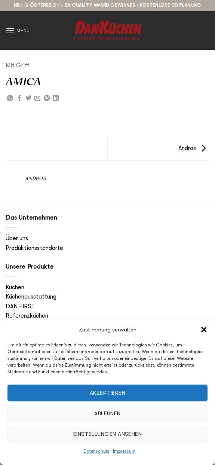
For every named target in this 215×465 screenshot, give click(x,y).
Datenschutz (96, 451)
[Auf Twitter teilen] (28, 98)
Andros (192, 148)
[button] (204, 329)
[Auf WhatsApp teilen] (10, 98)
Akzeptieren (107, 392)
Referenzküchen (27, 315)
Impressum (124, 451)
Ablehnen (107, 413)
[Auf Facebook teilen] (19, 98)
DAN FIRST (20, 306)
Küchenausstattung (31, 296)
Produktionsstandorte (34, 248)
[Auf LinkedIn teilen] (56, 98)
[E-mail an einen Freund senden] (37, 98)
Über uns (17, 238)
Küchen (15, 287)
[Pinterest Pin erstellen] (47, 98)
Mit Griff (18, 65)
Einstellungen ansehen (107, 434)
